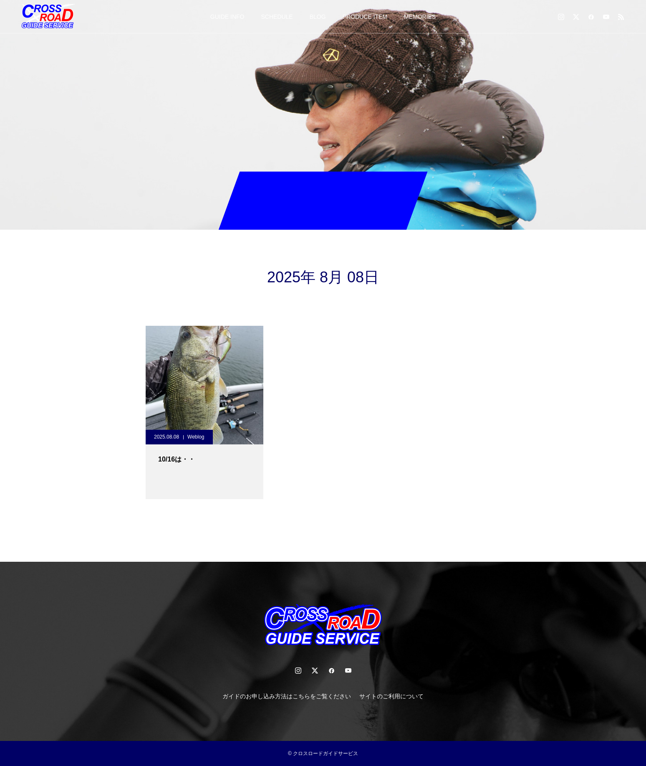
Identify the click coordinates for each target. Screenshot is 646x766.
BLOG (318, 16)
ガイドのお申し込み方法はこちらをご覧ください (286, 696)
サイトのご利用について (391, 696)
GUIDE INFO (227, 16)
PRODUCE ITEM (365, 16)
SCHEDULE (277, 16)
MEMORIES (420, 16)
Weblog (195, 437)
